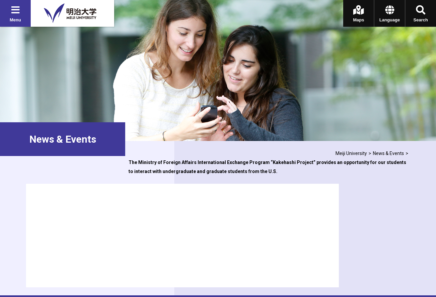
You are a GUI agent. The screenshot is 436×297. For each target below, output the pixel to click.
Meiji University (351, 153)
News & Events (388, 153)
